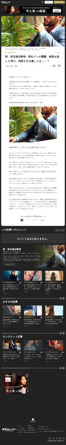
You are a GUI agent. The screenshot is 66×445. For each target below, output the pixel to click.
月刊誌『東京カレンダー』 (43, 426)
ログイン (49, 2)
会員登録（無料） (59, 2)
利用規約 (29, 425)
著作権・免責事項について (33, 430)
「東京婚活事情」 (33, 102)
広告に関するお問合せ (22, 430)
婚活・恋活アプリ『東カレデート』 (45, 428)
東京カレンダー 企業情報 (22, 432)
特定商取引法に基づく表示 (33, 432)
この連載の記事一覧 (9, 264)
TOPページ (20, 425)
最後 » (42, 220)
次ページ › (35, 220)
